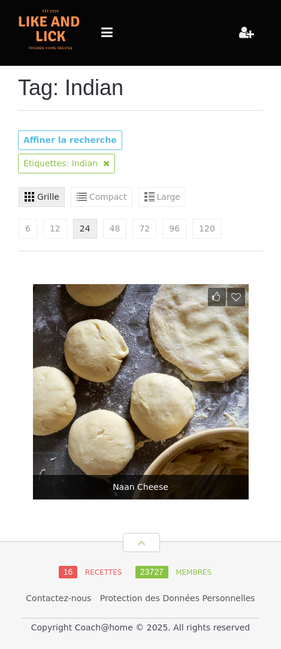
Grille (48, 197)
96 (174, 228)
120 (207, 228)
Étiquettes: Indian (66, 163)
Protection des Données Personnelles (177, 598)
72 (144, 228)
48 (115, 228)
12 (55, 228)
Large (168, 197)
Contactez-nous (58, 598)
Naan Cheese (140, 487)
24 (85, 228)
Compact (108, 197)
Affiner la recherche (70, 140)
